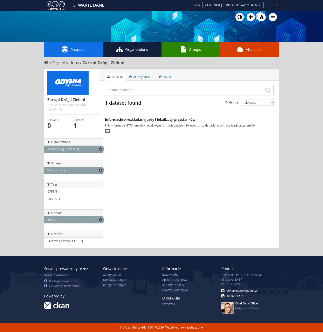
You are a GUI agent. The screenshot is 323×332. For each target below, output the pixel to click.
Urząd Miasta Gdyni (57, 274)
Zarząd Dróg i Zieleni (103, 62)
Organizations (132, 49)
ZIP (108, 131)
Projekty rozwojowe (175, 290)
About (165, 77)
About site (249, 49)
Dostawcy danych (114, 280)
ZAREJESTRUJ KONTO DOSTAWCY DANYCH (233, 5)
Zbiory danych (112, 274)
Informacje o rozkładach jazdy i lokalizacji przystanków (150, 119)
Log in (195, 5)
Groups (191, 49)
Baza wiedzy (170, 274)
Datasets (73, 49)
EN (276, 5)
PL (269, 5)
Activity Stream (141, 77)
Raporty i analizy (173, 285)
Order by (231, 102)
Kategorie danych (114, 285)
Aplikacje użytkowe (175, 280)
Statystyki (168, 304)
